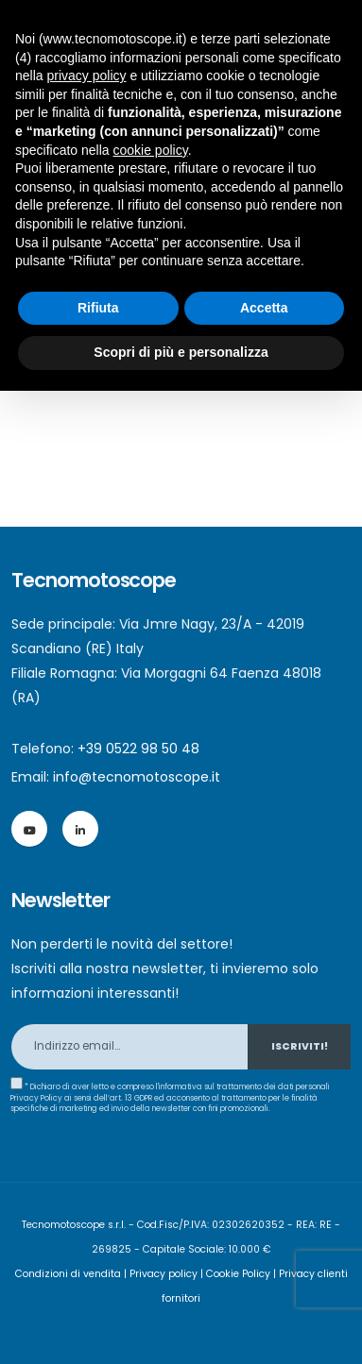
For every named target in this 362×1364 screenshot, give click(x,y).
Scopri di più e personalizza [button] (180, 352)
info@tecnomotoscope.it (136, 776)
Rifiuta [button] (98, 307)
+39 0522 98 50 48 (138, 748)
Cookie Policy (238, 1274)
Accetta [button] (264, 307)
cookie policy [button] (150, 150)
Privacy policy (163, 1274)
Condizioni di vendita (68, 1274)
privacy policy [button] (86, 75)
